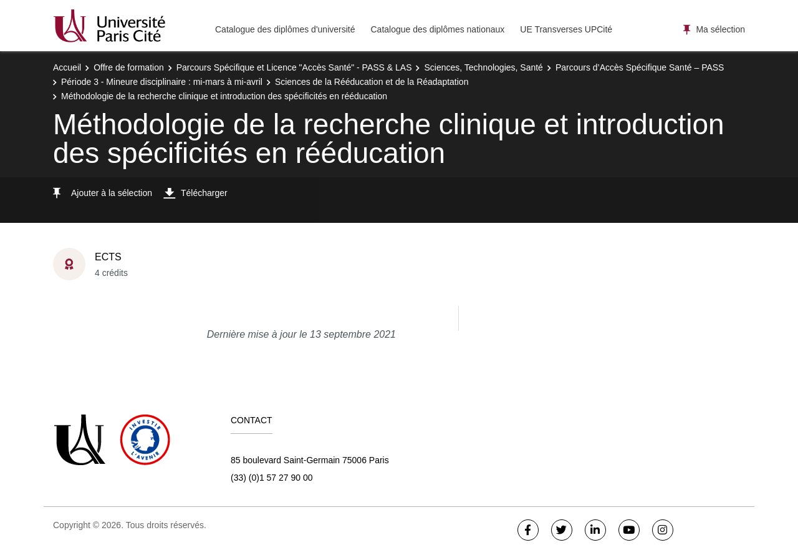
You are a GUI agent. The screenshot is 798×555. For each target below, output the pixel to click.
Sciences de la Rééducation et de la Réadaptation (372, 82)
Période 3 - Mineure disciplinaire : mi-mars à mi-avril (161, 82)
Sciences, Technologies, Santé (483, 67)
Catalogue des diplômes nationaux (437, 29)
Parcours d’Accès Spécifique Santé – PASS (639, 67)
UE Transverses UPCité (566, 29)
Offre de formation (129, 67)
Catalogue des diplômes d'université (285, 29)
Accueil (67, 67)
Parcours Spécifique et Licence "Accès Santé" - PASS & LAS (294, 67)
